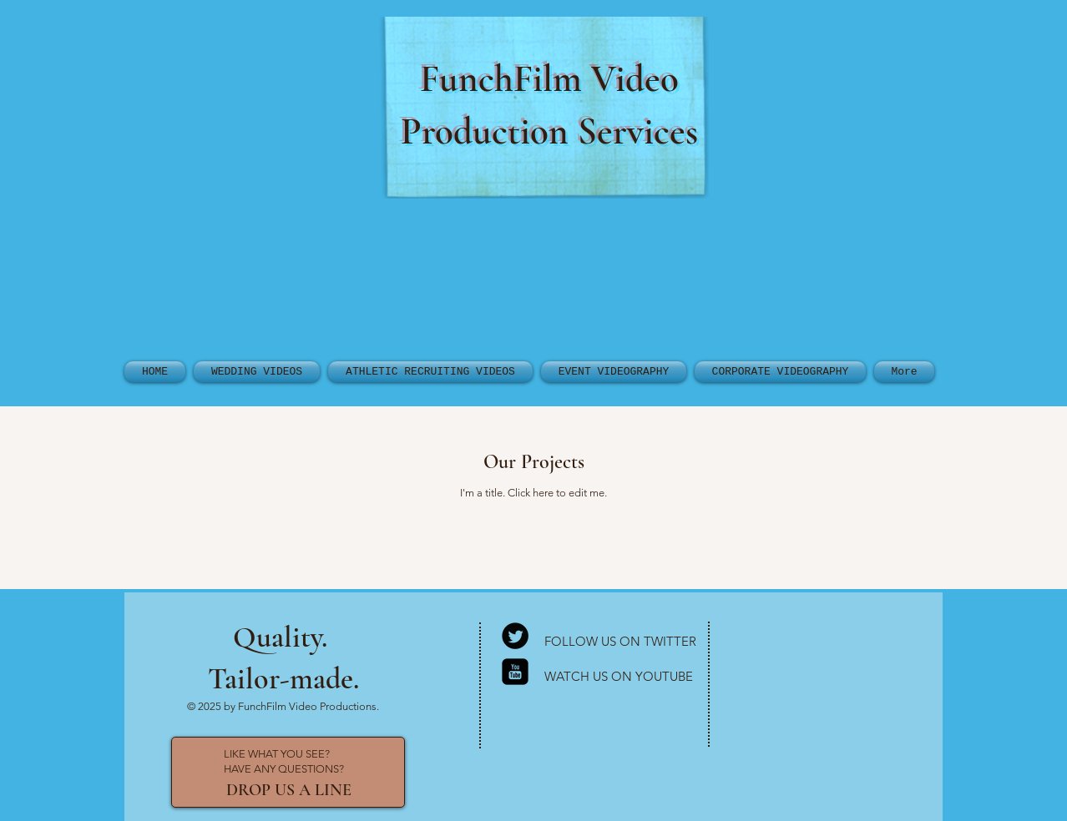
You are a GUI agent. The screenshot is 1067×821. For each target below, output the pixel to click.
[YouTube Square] (515, 671)
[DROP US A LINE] (288, 790)
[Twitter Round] (515, 635)
